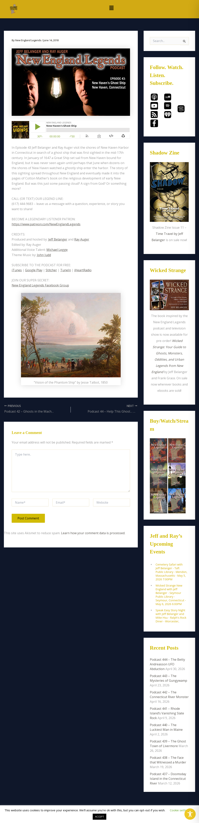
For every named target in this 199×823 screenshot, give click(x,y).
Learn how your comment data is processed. (93, 533)
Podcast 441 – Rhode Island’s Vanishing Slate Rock (167, 713)
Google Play (33, 270)
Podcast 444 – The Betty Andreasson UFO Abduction (167, 664)
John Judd (44, 255)
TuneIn (65, 270)
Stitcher (51, 270)
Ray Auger (81, 239)
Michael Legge (57, 250)
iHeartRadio (83, 270)
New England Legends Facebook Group (40, 285)
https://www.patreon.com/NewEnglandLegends (46, 224)
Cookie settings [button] (180, 810)
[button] (111, 8)
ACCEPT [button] (99, 816)
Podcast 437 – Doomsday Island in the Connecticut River (168, 778)
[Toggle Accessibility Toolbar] (190, 814)
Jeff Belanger (57, 239)
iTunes (17, 270)
